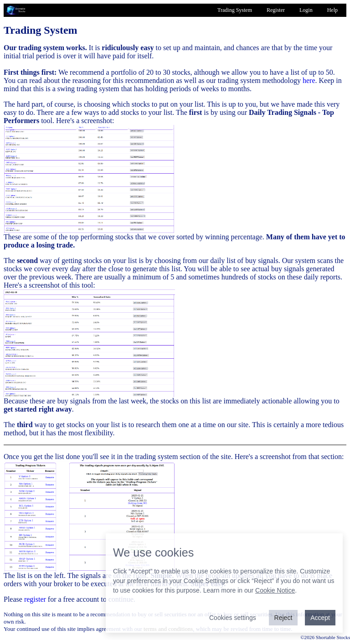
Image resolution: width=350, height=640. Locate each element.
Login (306, 10)
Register (276, 10)
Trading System (234, 10)
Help (332, 10)
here (309, 80)
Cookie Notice (275, 590)
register (35, 599)
